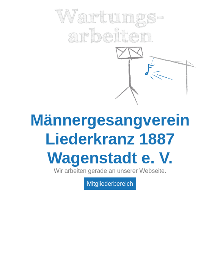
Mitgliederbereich (110, 183)
